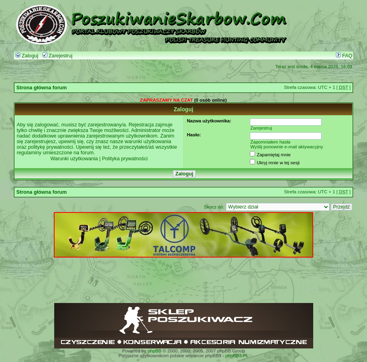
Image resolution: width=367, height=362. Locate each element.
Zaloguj (27, 56)
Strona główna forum (41, 87)
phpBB (154, 350)
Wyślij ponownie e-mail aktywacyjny (286, 146)
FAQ (344, 56)
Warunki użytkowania (74, 158)
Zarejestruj (58, 56)
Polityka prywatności (125, 158)
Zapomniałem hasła (270, 142)
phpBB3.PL (236, 355)
